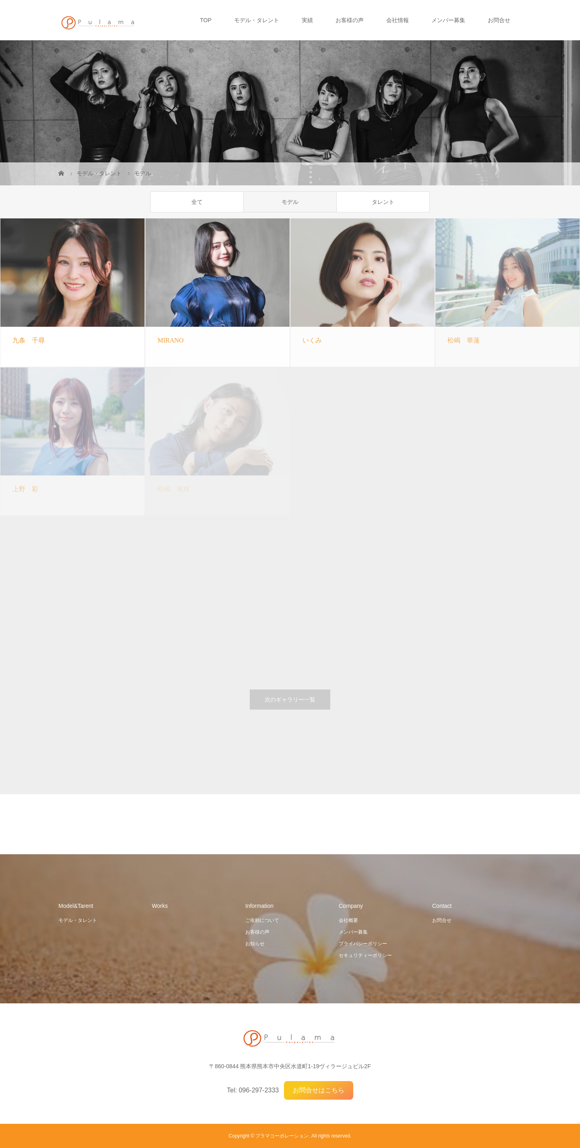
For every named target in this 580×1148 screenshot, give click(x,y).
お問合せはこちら (318, 1090)
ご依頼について (262, 920)
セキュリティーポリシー (365, 955)
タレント (383, 202)
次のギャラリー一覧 (290, 699)
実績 (307, 20)
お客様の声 (350, 20)
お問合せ (499, 20)
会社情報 (397, 20)
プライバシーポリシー (363, 944)
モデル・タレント (256, 20)
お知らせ (255, 944)
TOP (205, 20)
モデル (290, 202)
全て (197, 202)
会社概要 (348, 920)
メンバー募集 (448, 20)
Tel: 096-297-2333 (253, 1090)
